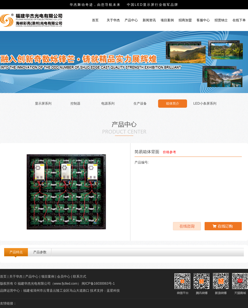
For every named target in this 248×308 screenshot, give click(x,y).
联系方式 (79, 276)
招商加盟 (185, 20)
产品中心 (131, 20)
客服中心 (203, 20)
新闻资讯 (149, 20)
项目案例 (167, 20)
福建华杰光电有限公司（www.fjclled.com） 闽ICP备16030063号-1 (66, 283)
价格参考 (169, 152)
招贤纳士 (221, 20)
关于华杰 (113, 20)
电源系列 (107, 103)
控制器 (75, 103)
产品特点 (16, 252)
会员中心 (63, 276)
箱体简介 (172, 103)
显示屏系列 (43, 103)
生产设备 (140, 103)
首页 (95, 20)
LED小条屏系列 (204, 103)
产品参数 (39, 252)
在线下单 (239, 20)
